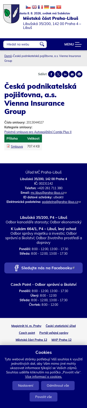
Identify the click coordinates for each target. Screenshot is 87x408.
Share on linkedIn (65, 74)
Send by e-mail (72, 74)
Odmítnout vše (58, 385)
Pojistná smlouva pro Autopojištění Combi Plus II (38, 132)
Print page (79, 74)
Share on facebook (51, 74)
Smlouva (17, 147)
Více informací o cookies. (43, 377)
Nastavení (25, 385)
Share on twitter (58, 74)
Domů (8, 56)
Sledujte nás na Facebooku (48, 268)
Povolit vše (43, 397)
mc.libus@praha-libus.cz (49, 193)
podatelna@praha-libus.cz (61, 202)
